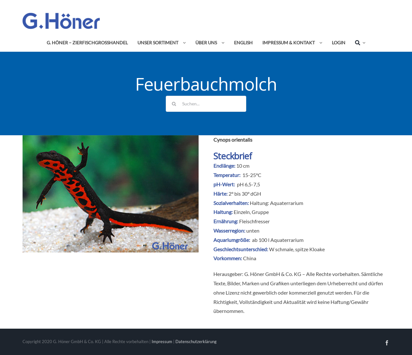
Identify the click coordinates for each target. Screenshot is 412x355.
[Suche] (357, 43)
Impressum (162, 341)
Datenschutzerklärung (196, 341)
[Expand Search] (362, 43)
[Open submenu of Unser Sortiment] (183, 43)
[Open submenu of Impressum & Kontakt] (319, 43)
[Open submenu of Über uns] (221, 43)
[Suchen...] (206, 104)
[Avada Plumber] (61, 15)
